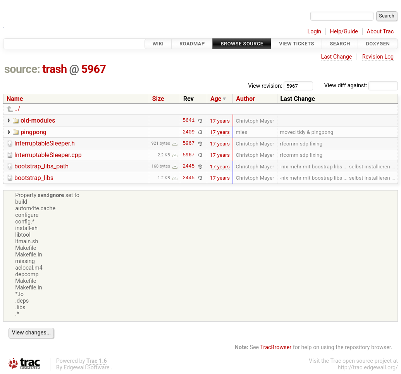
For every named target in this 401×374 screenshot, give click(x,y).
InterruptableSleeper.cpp (48, 155)
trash (54, 69)
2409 (188, 131)
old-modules (38, 120)
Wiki (158, 44)
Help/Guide (344, 31)
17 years (220, 121)
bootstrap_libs (33, 178)
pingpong (33, 132)
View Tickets (296, 44)
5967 (93, 69)
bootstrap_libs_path (41, 166)
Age (216, 98)
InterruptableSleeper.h (44, 143)
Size (158, 98)
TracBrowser (276, 347)
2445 (188, 166)
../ (17, 109)
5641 (188, 120)
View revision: (265, 85)
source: (22, 69)
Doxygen (378, 44)
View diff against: (361, 85)
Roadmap (192, 44)
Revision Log (378, 57)
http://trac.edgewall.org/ (367, 367)
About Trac (380, 31)
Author (245, 98)
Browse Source (241, 44)
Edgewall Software (87, 367)
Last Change (336, 57)
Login (314, 31)
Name (15, 98)
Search (340, 44)
